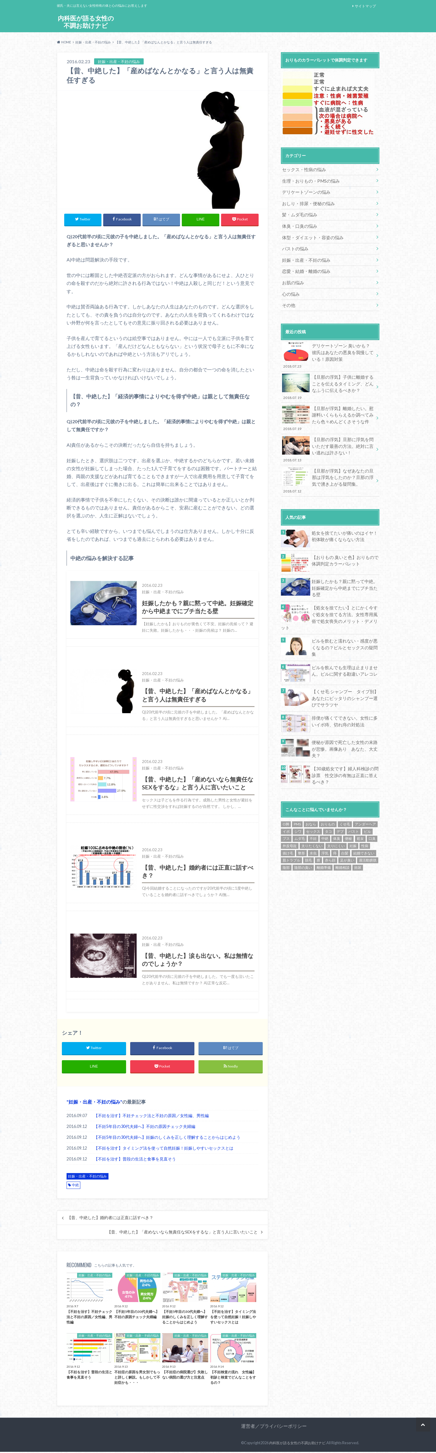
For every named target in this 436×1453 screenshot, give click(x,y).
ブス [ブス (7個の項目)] (286, 810)
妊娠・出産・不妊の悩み (94, 1103)
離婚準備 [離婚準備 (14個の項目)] (324, 839)
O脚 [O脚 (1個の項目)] (286, 795)
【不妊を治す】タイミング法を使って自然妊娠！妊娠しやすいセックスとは (163, 1149)
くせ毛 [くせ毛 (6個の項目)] (345, 795)
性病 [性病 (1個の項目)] (364, 817)
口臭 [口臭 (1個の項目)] (372, 810)
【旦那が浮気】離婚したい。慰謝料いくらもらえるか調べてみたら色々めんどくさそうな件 (328, 409)
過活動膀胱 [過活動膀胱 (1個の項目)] (367, 831)
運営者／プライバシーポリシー (274, 1427)
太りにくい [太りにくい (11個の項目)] (336, 817)
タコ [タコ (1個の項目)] (328, 803)
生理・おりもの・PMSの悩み (309, 180)
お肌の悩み (292, 277)
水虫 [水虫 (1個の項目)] (313, 824)
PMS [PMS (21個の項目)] (297, 795)
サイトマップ (365, 6)
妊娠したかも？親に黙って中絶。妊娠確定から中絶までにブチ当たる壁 (344, 571)
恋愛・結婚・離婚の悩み (304, 266)
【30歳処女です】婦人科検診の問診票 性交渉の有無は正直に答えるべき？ (345, 747)
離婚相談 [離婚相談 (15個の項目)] (342, 839)
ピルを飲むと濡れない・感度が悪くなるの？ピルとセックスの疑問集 (344, 621)
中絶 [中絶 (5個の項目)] (324, 810)
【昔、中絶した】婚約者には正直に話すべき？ (110, 1218)
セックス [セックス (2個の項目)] (313, 803)
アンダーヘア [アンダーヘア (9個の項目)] (365, 795)
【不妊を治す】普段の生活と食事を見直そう (135, 1160)
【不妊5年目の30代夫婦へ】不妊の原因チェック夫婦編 (144, 1127)
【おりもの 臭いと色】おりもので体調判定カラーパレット (345, 547)
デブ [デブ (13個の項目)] (340, 803)
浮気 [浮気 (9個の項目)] (324, 824)
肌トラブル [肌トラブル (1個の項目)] (291, 831)
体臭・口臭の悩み (298, 223)
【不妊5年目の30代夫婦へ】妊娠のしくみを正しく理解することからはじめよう (167, 1138)
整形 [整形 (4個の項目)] (301, 824)
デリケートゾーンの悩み (304, 190)
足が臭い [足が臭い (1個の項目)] (347, 831)
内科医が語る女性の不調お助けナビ (85, 22)
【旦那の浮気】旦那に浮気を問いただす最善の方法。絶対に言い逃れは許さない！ (328, 438)
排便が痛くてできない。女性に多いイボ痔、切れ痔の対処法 (344, 695)
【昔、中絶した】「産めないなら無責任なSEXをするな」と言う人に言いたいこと (182, 1233)
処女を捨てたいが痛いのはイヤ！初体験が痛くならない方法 (344, 523)
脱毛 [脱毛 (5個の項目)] (308, 831)
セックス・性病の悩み (302, 169)
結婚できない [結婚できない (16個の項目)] (363, 824)
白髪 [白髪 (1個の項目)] (344, 824)
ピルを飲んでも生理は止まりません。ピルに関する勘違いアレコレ (342, 645)
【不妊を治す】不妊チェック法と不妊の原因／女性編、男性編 (151, 1116)
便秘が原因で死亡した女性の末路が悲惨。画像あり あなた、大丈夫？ (344, 719)
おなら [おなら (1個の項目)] (311, 795)
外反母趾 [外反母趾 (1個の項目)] (290, 817)
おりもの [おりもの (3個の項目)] (328, 795)
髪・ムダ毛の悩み (298, 212)
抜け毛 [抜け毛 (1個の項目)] (288, 824)
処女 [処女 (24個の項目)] (360, 810)
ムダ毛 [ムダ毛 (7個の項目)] (299, 810)
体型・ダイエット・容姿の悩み (311, 234)
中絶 (75, 1186)
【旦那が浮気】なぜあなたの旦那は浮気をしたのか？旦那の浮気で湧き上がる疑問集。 (328, 468)
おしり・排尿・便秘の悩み (306, 201)
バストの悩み (294, 245)
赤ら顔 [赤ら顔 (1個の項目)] (330, 831)
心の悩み (290, 288)
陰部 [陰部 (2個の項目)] (286, 839)
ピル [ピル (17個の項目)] (367, 803)
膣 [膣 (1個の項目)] (318, 831)
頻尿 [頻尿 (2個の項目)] (357, 839)
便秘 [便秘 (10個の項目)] (348, 810)
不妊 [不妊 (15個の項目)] (313, 810)
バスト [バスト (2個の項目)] (353, 803)
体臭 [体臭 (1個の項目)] (336, 810)
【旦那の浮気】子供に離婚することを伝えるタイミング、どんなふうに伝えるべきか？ (328, 379)
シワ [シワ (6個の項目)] (297, 803)
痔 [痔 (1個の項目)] (335, 824)
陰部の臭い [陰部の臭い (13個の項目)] (303, 839)
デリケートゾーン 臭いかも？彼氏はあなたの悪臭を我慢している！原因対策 (328, 349)
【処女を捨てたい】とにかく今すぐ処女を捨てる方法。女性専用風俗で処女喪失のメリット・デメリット (344, 599)
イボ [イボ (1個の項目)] (286, 803)
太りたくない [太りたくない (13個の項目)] (312, 817)
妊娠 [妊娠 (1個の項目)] (353, 817)
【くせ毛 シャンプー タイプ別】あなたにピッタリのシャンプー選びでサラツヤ (345, 673)
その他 (288, 299)
